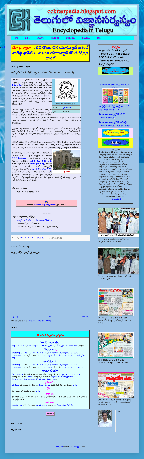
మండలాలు (22, 346)
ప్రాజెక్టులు (64, 346)
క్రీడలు (99, 38)
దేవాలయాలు (73, 346)
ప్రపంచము (86, 38)
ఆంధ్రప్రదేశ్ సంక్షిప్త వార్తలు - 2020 (114, 106)
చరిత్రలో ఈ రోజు (68, 405)
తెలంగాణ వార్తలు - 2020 (111, 109)
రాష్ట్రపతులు (55, 377)
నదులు (57, 346)
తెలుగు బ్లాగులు (42, 405)
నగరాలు (77, 374)
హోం (16, 38)
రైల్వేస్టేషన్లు (81, 355)
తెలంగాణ (40, 38)
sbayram (59, 447)
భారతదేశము (70, 38)
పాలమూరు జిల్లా (49, 342)
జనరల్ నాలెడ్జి (17, 405)
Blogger (77, 447)
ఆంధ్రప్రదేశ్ (55, 38)
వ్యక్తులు (14, 346)
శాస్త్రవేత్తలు (15, 385)
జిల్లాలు (70, 374)
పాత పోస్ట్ (85, 316)
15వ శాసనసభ (122, 125)
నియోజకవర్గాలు (32, 346)
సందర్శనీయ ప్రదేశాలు (47, 346)
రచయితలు (28, 353)
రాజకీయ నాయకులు (40, 353)
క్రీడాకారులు (46, 379)
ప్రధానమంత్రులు (17, 379)
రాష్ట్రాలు (64, 374)
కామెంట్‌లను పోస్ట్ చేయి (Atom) (40, 321)
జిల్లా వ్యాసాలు (65, 353)
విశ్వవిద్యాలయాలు (70, 355)
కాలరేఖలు (57, 405)
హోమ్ (50, 316)
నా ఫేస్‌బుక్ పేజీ (115, 199)
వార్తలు (14, 358)
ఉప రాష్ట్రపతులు (67, 377)
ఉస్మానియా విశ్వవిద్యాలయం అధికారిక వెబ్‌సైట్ (34, 220)
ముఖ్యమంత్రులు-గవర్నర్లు (32, 379)
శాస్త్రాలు (27, 38)
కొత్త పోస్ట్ (15, 316)
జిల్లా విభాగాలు (53, 353)
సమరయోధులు (17, 353)
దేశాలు (40, 385)
